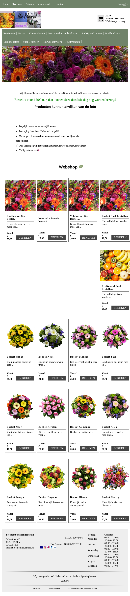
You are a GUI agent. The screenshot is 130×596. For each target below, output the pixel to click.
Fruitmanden (72, 41)
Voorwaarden (44, 4)
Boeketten (9, 33)
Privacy (29, 4)
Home (5, 4)
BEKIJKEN (25, 237)
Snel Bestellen (31, 41)
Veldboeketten (11, 41)
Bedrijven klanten (92, 33)
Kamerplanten (37, 33)
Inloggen (123, 4)
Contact (60, 4)
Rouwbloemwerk (52, 41)
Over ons (17, 4)
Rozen (21, 33)
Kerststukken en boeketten (63, 33)
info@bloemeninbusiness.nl (20, 547)
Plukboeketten (113, 33)
